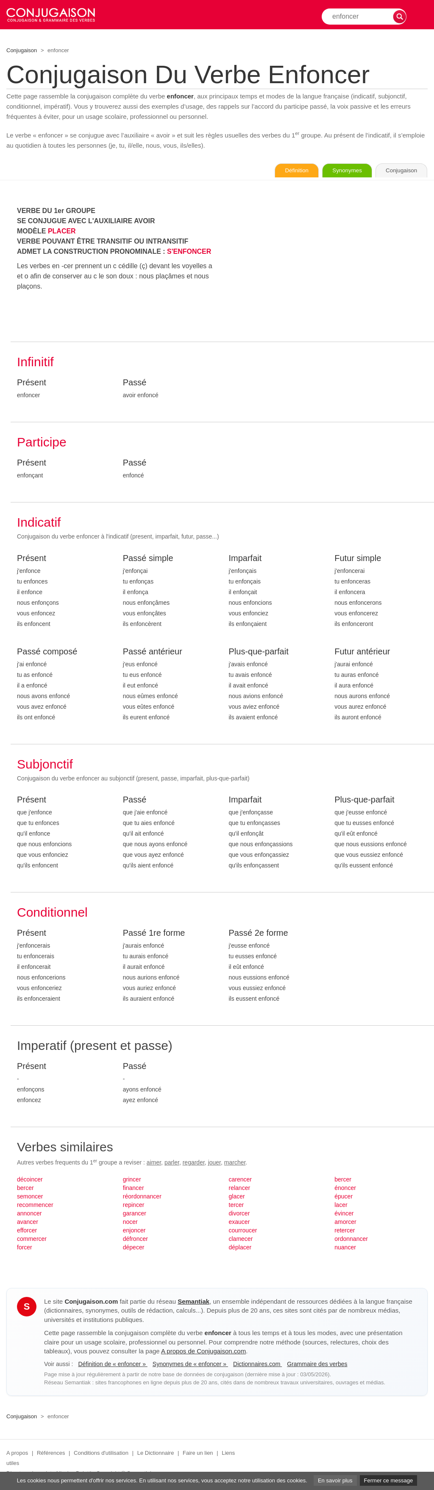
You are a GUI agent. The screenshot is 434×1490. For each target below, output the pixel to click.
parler (171, 1163)
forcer (24, 1248)
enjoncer (134, 1231)
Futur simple (357, 559)
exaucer (239, 1222)
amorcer (345, 1222)
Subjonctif (45, 765)
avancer (27, 1222)
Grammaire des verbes (317, 1365)
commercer (32, 1239)
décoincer (30, 1180)
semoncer (30, 1197)
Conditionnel (52, 913)
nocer (130, 1222)
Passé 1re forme (154, 933)
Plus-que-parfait (259, 652)
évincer (343, 1214)
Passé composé (47, 652)
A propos (17, 1454)
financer (133, 1188)
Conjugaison (21, 50)
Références (51, 1454)
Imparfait (245, 559)
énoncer (345, 1188)
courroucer (243, 1231)
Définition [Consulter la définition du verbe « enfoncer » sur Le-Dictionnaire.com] (279, 171)
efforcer (27, 1231)
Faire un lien (198, 1454)
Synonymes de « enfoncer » (190, 1365)
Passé (135, 383)
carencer (240, 1180)
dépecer (134, 1248)
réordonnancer (142, 1197)
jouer (214, 1163)
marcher (235, 1163)
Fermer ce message (388, 1480)
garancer (134, 1214)
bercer (25, 1188)
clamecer (241, 1239)
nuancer (345, 1248)
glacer (237, 1197)
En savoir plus (335, 1480)
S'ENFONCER (189, 252)
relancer (239, 1188)
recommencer (35, 1205)
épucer (343, 1197)
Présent (31, 383)
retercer (344, 1231)
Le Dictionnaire (155, 1454)
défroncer (135, 1239)
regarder (194, 1163)
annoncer (29, 1214)
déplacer (240, 1248)
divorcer (239, 1214)
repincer (134, 1205)
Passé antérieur (152, 652)
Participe (42, 443)
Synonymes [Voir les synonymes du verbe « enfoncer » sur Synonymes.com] (336, 171)
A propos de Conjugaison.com (203, 1351)
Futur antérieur (362, 652)
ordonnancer (351, 1239)
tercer (236, 1205)
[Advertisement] (328, 266)
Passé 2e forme (258, 933)
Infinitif (35, 363)
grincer (132, 1180)
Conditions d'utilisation (101, 1454)
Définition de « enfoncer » (112, 1365)
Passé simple (148, 559)
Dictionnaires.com (257, 1365)
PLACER (62, 232)
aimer (154, 1163)
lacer (340, 1205)
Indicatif (39, 523)
